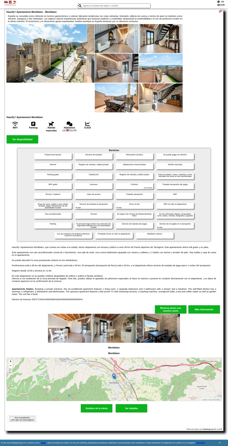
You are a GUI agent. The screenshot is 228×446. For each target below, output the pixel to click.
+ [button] (10, 361)
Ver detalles (131, 408)
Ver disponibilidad (22, 139)
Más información (204, 309)
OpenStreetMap (215, 400)
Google (43, 443)
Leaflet (204, 400)
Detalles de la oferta (96, 408)
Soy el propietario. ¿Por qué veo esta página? (22, 419)
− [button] (10, 366)
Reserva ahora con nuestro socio (170, 309)
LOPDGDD (200, 443)
